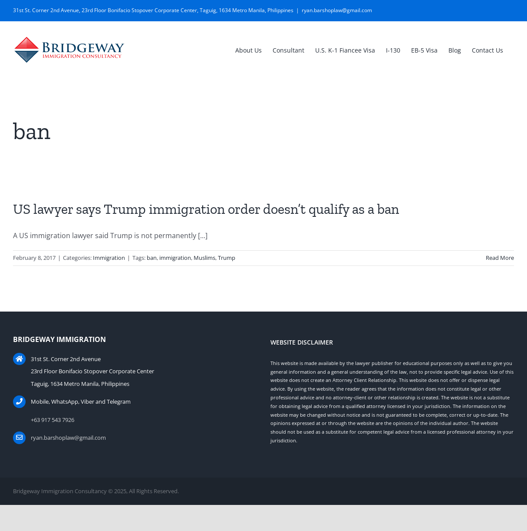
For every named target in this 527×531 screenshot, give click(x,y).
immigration (175, 258)
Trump (226, 258)
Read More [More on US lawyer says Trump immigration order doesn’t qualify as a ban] (500, 258)
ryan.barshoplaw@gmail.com (337, 10)
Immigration (109, 258)
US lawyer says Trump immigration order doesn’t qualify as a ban (206, 209)
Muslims (204, 258)
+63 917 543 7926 (52, 420)
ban (152, 258)
